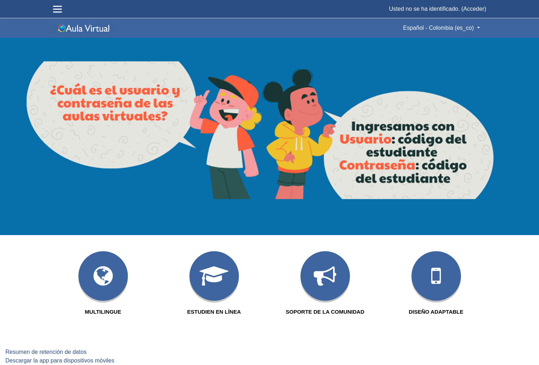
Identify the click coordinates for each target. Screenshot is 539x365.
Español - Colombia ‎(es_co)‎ (439, 28)
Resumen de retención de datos (46, 352)
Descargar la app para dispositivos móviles (59, 360)
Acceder (473, 9)
